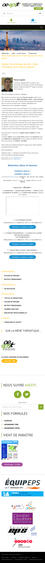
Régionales (5, 53)
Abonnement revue (12, 428)
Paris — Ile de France (19, 53)
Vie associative (9, 289)
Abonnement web (11, 424)
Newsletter (22, 402)
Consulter (9, 361)
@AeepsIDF (17, 159)
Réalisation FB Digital (35, 559)
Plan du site (5, 557)
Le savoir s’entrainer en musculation (15, 357)
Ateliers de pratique (11, 276)
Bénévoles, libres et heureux (22, 165)
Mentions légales (24, 557)
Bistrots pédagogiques (12, 279)
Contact (13, 557)
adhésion (12, 177)
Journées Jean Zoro (11, 309)
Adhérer (38, 8)
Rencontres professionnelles (15, 313)
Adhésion (8, 421)
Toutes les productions (13, 298)
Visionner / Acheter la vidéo (22, 227)
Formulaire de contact (13, 322)
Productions (33, 53)
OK (40, 13)
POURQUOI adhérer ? (22, 171)
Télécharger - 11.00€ (12, 464)
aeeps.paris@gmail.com (16, 157)
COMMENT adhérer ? (22, 174)
